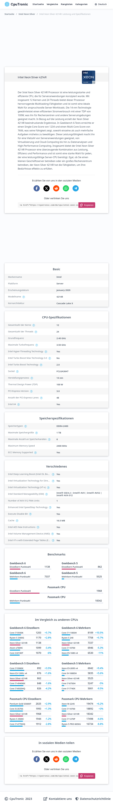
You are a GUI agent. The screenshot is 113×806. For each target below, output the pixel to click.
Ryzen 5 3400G (17, 637)
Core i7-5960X (16, 668)
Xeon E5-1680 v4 (70, 653)
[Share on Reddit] (56, 188)
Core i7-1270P (68, 718)
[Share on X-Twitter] (46, 188)
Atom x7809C (16, 647)
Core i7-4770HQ (17, 724)
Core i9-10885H (69, 673)
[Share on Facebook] (37, 188)
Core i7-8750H (68, 683)
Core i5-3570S (16, 708)
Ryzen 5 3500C (17, 718)
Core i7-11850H (69, 632)
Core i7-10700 (68, 647)
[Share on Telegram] (76, 188)
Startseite (38, 4)
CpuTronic (16, 4)
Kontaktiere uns (60, 799)
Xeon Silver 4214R (19, 642)
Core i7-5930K (16, 632)
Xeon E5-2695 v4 (70, 668)
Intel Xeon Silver (27, 14)
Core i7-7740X (68, 688)
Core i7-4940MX (17, 683)
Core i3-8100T (16, 653)
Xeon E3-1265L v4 (18, 673)
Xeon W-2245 (68, 703)
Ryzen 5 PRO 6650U (71, 724)
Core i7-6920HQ (17, 688)
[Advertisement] (56, 40)
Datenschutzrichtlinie (95, 799)
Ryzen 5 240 (67, 637)
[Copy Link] (86, 205)
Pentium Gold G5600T (20, 703)
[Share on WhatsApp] (66, 188)
